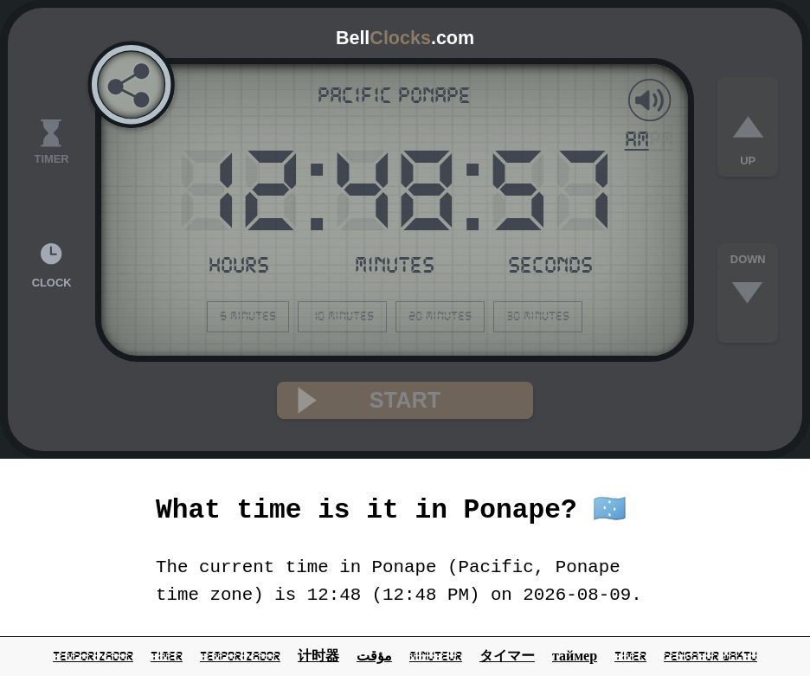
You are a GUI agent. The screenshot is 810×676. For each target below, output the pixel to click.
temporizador (93, 656)
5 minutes (248, 316)
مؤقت (374, 656)
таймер (574, 656)
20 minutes (440, 316)
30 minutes (537, 316)
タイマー (507, 656)
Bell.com (405, 38)
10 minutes (342, 316)
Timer (630, 656)
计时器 (318, 656)
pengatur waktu (710, 656)
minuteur (435, 656)
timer (167, 656)
